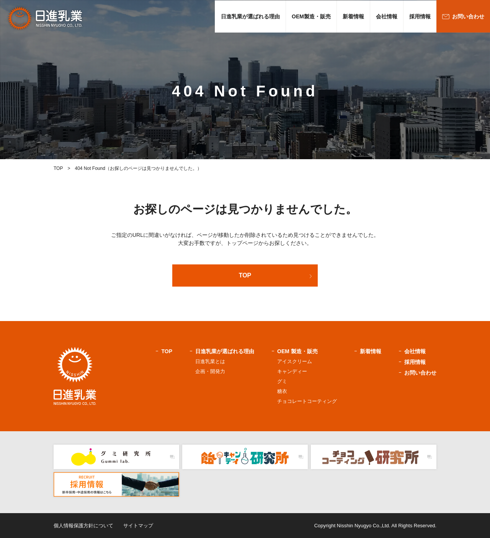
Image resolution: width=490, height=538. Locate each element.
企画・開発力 (210, 371)
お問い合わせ (468, 16)
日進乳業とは (210, 361)
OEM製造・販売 (311, 16)
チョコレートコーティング (307, 401)
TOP (245, 275)
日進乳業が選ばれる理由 (250, 16)
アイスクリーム (294, 361)
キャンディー (292, 371)
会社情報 (386, 16)
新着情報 (353, 16)
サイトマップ (138, 525)
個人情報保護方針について (83, 525)
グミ (282, 381)
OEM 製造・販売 (297, 351)
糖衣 (282, 391)
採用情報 (420, 16)
